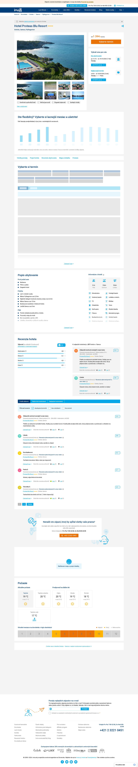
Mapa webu (81, 730)
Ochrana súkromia (83, 724)
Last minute (18, 730)
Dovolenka (24, 14)
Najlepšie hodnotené (56, 401)
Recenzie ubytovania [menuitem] (49, 158)
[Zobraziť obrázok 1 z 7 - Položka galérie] (30, 90)
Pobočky (59, 733)
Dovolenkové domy (20, 741)
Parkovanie (17, 735)
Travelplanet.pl (91, 757)
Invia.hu (83, 757)
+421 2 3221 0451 (112, 730)
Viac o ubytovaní (22, 106)
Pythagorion (46, 14)
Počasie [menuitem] (75, 158)
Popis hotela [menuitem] (34, 158)
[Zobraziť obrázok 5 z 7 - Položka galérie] (50, 95)
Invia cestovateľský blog (43, 738)
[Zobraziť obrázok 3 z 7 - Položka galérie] (64, 86)
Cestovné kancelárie (20, 724)
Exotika (16, 733)
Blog (100, 10)
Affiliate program (62, 727)
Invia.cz (78, 757)
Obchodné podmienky (42, 730)
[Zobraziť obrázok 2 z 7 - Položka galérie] (50, 86)
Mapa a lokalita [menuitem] (64, 158)
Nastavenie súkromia (84, 727)
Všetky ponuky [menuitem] (22, 158)
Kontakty (59, 738)
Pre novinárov (61, 724)
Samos (38, 14)
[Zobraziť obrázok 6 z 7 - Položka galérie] (64, 95)
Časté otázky (40, 724)
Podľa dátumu (24, 401)
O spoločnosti (61, 735)
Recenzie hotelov (90, 10)
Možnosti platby (41, 735)
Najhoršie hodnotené (39, 401)
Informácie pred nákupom (43, 727)
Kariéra (59, 730)
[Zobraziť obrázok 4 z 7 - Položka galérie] (78, 86)
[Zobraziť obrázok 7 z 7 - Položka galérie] (78, 95)
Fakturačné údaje (41, 733)
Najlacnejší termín (97, 71)
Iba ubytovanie (96, 56)
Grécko (31, 14)
